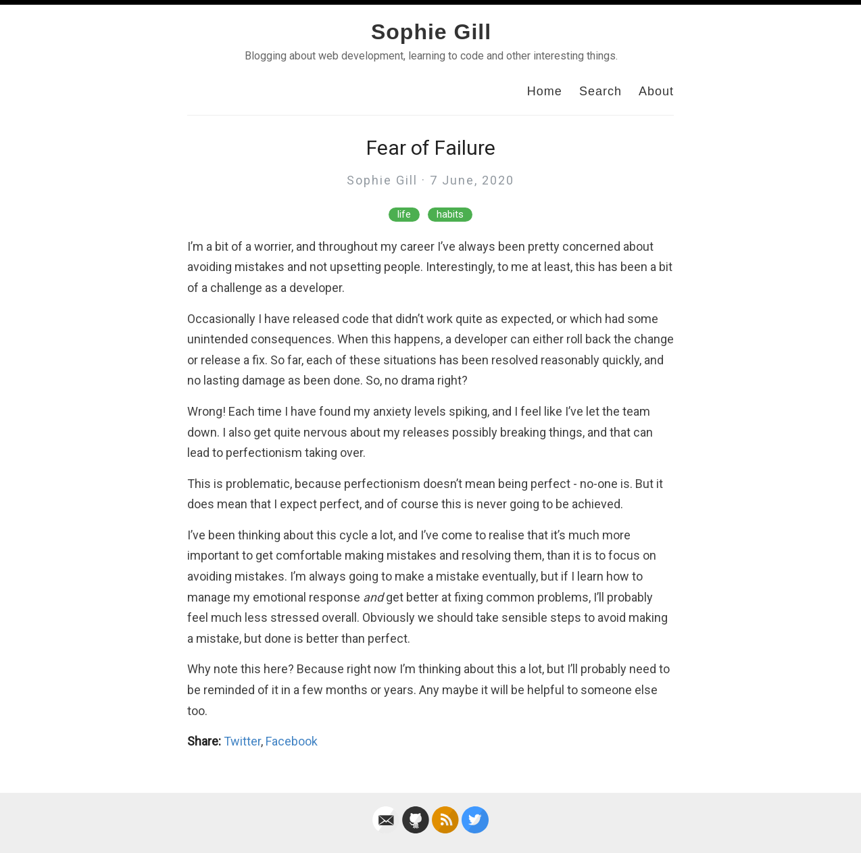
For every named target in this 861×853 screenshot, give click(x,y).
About (656, 91)
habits (450, 214)
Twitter (242, 741)
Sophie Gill (431, 32)
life (404, 214)
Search (600, 91)
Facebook (292, 741)
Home (544, 91)
